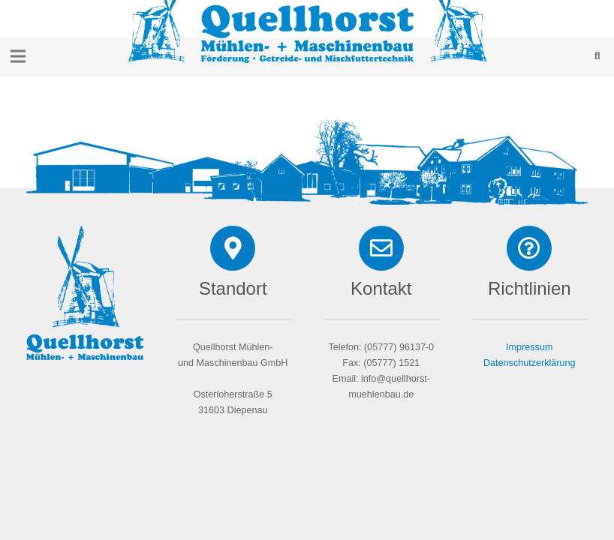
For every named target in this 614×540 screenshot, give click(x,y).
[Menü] (18, 56)
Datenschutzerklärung (529, 363)
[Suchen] (597, 55)
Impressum (529, 347)
